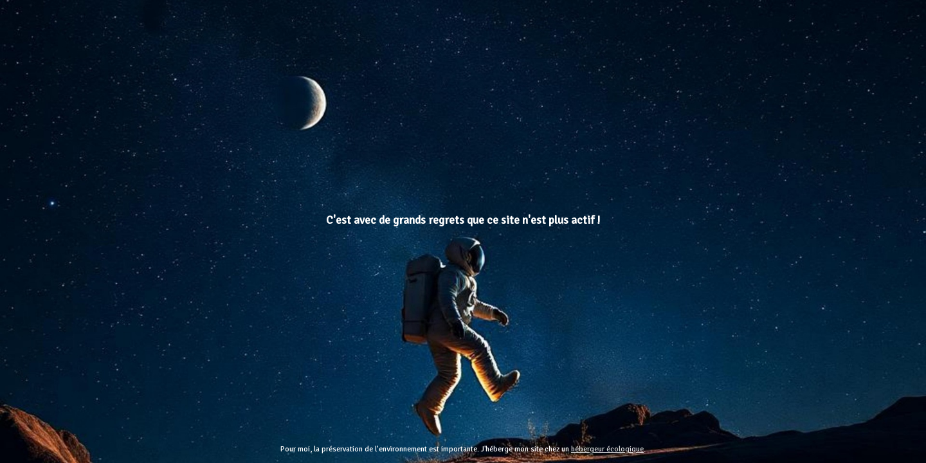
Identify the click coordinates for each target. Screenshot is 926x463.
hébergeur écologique (607, 449)
